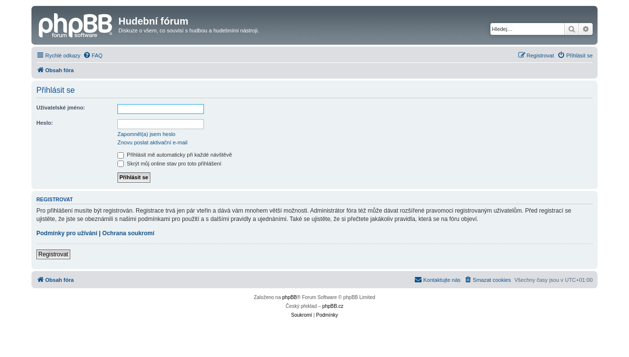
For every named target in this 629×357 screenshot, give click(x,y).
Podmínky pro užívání (66, 233)
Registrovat (53, 254)
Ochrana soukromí (128, 233)
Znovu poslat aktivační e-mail (152, 142)
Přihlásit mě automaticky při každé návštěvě (174, 155)
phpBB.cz (332, 306)
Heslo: (44, 123)
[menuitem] (93, 55)
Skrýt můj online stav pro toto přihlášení (169, 163)
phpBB (289, 297)
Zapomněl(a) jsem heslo (146, 134)
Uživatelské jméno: (60, 107)
